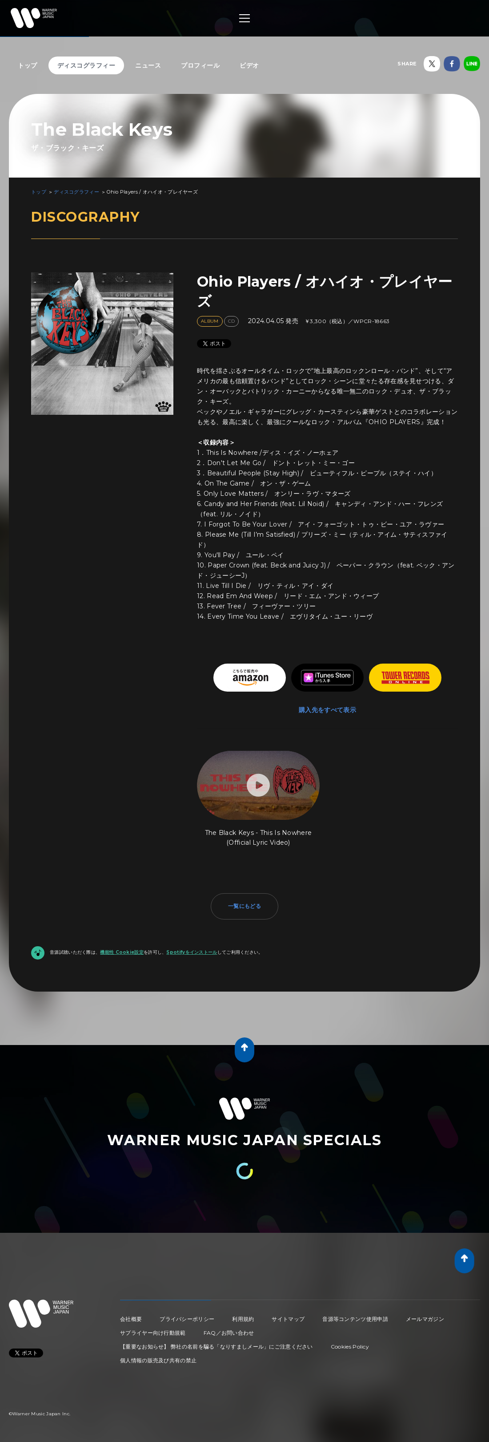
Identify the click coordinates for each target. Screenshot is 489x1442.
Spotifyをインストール (191, 952)
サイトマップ (288, 1319)
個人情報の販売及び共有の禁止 (158, 1360)
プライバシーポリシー (187, 1319)
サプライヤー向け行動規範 (153, 1332)
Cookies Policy (350, 1346)
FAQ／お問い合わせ (229, 1332)
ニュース (148, 65)
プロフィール (200, 65)
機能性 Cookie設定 (122, 952)
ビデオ (249, 65)
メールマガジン (425, 1319)
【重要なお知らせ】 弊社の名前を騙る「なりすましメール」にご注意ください (216, 1346)
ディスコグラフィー (86, 65)
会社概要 (131, 1319)
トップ (27, 65)
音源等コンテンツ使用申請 (355, 1319)
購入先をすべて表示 (327, 710)
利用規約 (243, 1319)
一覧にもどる (244, 906)
